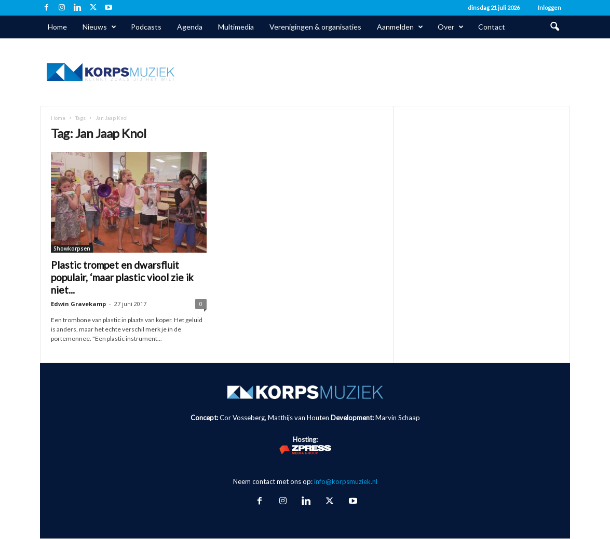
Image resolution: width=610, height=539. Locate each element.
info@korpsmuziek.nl (345, 481)
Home (57, 26)
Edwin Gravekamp (78, 304)
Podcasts (146, 26)
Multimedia (236, 26)
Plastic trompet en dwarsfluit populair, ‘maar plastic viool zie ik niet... (122, 277)
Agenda (189, 26)
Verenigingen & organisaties (315, 26)
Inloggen (549, 7)
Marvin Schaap (397, 417)
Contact (491, 26)
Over (451, 27)
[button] (554, 27)
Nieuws (99, 27)
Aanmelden (400, 27)
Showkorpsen (71, 248)
